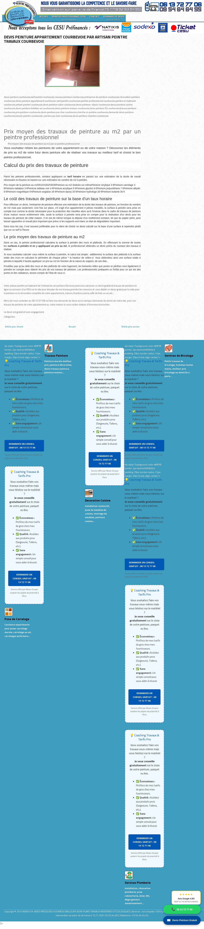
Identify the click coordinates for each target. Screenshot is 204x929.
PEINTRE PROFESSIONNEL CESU (69, 18)
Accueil (72, 326)
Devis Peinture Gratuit (182, 920)
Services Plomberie (138, 882)
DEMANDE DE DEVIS (113, 18)
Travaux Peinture (56, 355)
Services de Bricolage (179, 355)
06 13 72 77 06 (181, 909)
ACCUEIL (44, 16)
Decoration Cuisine (97, 500)
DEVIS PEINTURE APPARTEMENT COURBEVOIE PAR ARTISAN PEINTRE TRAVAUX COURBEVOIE (65, 39)
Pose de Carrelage (17, 619)
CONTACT (94, 16)
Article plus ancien (130, 326)
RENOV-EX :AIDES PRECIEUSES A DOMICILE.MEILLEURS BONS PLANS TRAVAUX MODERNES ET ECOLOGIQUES (76, 911)
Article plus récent (14, 326)
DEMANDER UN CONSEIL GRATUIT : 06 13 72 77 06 (22, 445)
